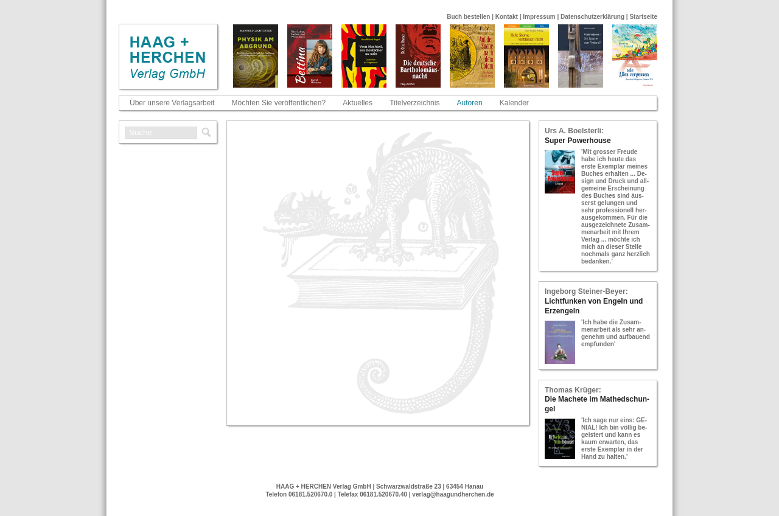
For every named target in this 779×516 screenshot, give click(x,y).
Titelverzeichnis (414, 103)
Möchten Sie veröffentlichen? (279, 103)
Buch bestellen (468, 16)
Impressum (539, 16)
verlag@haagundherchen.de (453, 494)
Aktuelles (357, 103)
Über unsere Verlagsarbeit (172, 103)
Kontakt (506, 16)
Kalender (514, 103)
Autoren (470, 103)
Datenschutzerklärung (592, 16)
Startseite (643, 16)
